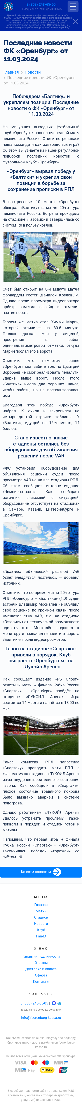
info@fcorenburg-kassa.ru (41, 1018)
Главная (41, 905)
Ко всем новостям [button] (41, 872)
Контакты (41, 982)
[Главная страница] (8, 7)
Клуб (41, 930)
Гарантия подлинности (41, 956)
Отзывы (41, 963)
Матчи (41, 911)
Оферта (41, 975)
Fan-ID (41, 936)
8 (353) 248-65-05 (41, 4)
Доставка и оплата (41, 969)
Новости (41, 924)
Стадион (41, 917)
